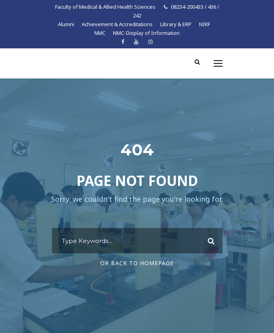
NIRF (204, 24)
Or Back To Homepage (137, 263)
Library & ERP (176, 24)
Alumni (66, 24)
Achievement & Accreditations (117, 24)
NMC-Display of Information (146, 32)
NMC (99, 32)
